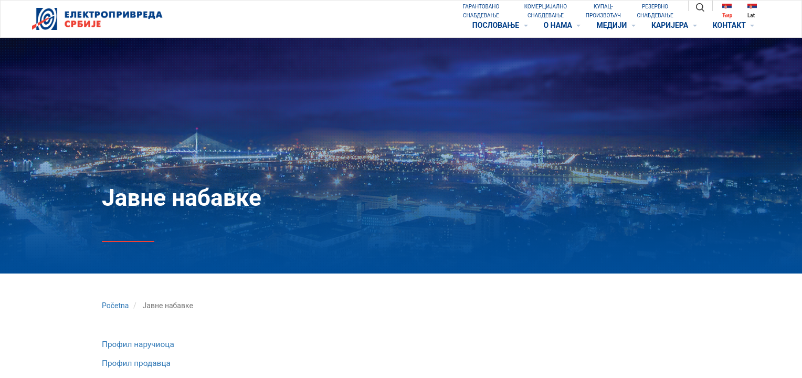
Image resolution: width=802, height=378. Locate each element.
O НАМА (562, 25)
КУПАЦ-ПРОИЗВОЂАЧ (603, 11)
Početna (115, 305)
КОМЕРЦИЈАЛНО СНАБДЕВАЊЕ (545, 11)
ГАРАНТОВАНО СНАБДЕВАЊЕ (481, 11)
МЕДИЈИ (615, 25)
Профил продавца (136, 363)
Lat (752, 11)
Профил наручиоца (138, 344)
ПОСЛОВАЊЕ (500, 25)
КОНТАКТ (733, 25)
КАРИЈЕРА (674, 25)
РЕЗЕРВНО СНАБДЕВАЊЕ (655, 11)
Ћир (727, 11)
